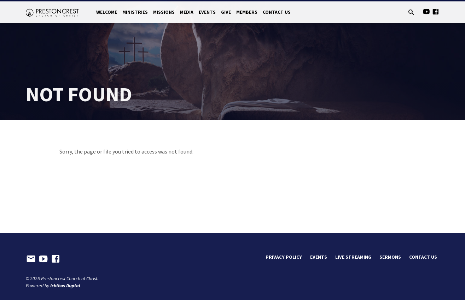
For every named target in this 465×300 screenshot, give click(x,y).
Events (207, 12)
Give (226, 12)
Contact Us (277, 12)
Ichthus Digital (65, 286)
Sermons (390, 257)
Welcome (106, 12)
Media (186, 12)
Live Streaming (353, 257)
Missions (164, 12)
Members (246, 12)
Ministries (135, 12)
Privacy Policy (284, 257)
